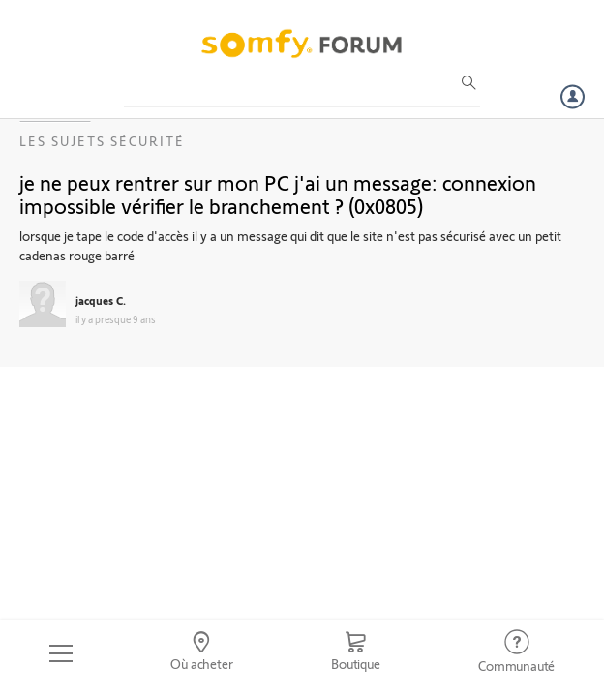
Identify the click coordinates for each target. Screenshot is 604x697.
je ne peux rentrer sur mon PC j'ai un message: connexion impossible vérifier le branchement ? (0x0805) (277, 193)
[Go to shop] (355, 653)
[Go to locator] (202, 653)
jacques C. (101, 300)
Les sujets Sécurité (102, 141)
